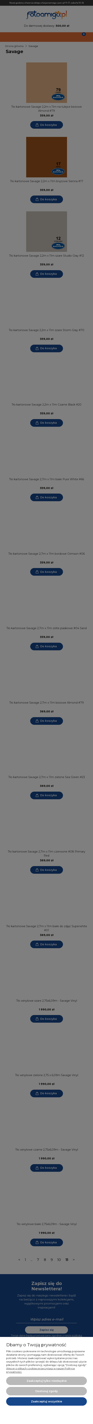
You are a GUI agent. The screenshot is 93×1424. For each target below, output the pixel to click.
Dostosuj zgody (46, 1391)
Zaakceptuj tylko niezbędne (47, 1381)
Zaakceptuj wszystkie (46, 1401)
